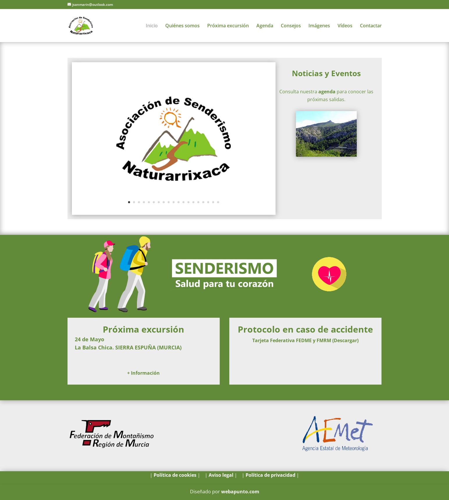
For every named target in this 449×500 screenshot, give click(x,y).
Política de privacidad (270, 475)
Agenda (264, 26)
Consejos (291, 26)
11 (179, 202)
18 (213, 202)
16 (203, 202)
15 (198, 202)
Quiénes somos (182, 26)
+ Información (143, 373)
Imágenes (319, 26)
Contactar (371, 26)
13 (188, 202)
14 (193, 202)
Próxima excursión (228, 26)
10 (174, 202)
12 (183, 202)
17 (208, 202)
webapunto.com (240, 491)
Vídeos (345, 26)
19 (218, 202)
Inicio (152, 26)
